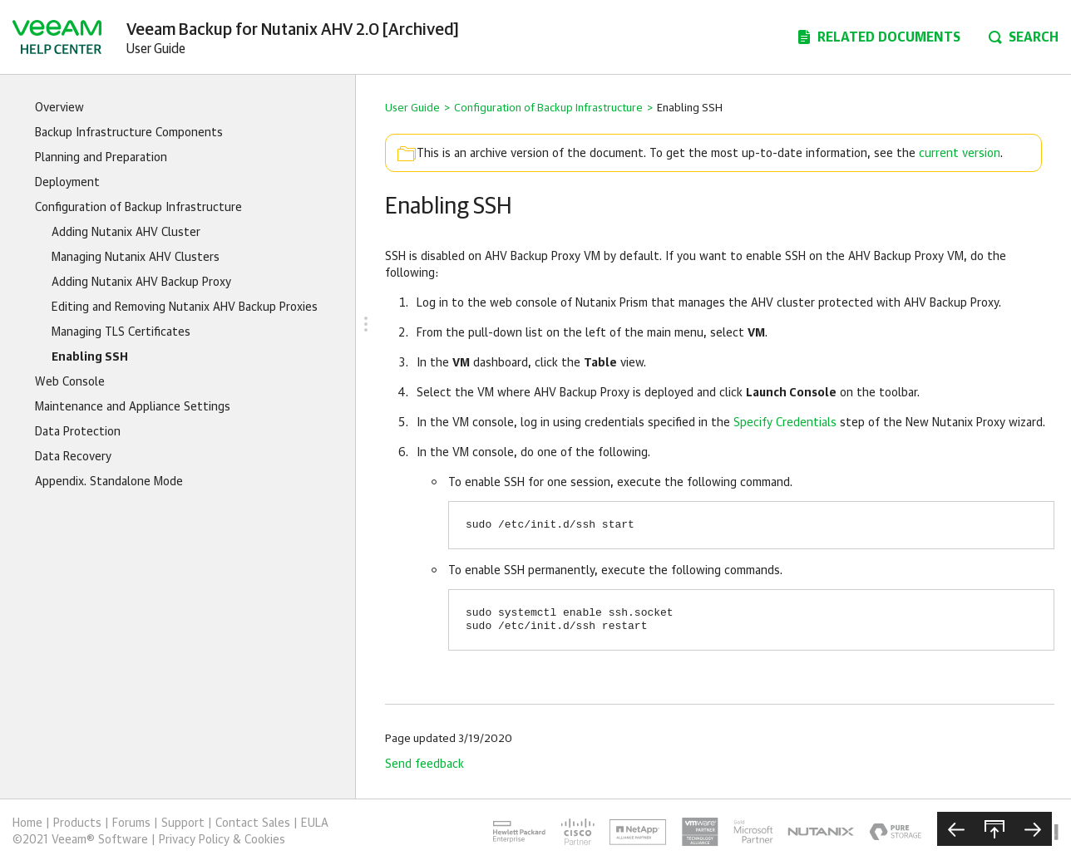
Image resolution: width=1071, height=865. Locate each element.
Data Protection (78, 432)
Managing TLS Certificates (121, 332)
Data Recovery (73, 457)
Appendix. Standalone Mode (109, 482)
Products (77, 823)
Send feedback (424, 764)
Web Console (70, 382)
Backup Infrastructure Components (129, 133)
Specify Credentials (785, 423)
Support (183, 823)
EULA (314, 823)
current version (959, 154)
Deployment (67, 183)
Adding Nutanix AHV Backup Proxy (141, 282)
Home (27, 823)
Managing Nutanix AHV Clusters (136, 257)
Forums (131, 823)
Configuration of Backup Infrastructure (138, 208)
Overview (59, 108)
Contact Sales (252, 823)
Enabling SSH (90, 357)
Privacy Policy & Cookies (222, 840)
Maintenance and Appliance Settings (132, 407)
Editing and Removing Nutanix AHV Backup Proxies (185, 307)
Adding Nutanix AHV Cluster (126, 232)
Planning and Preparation (101, 158)
